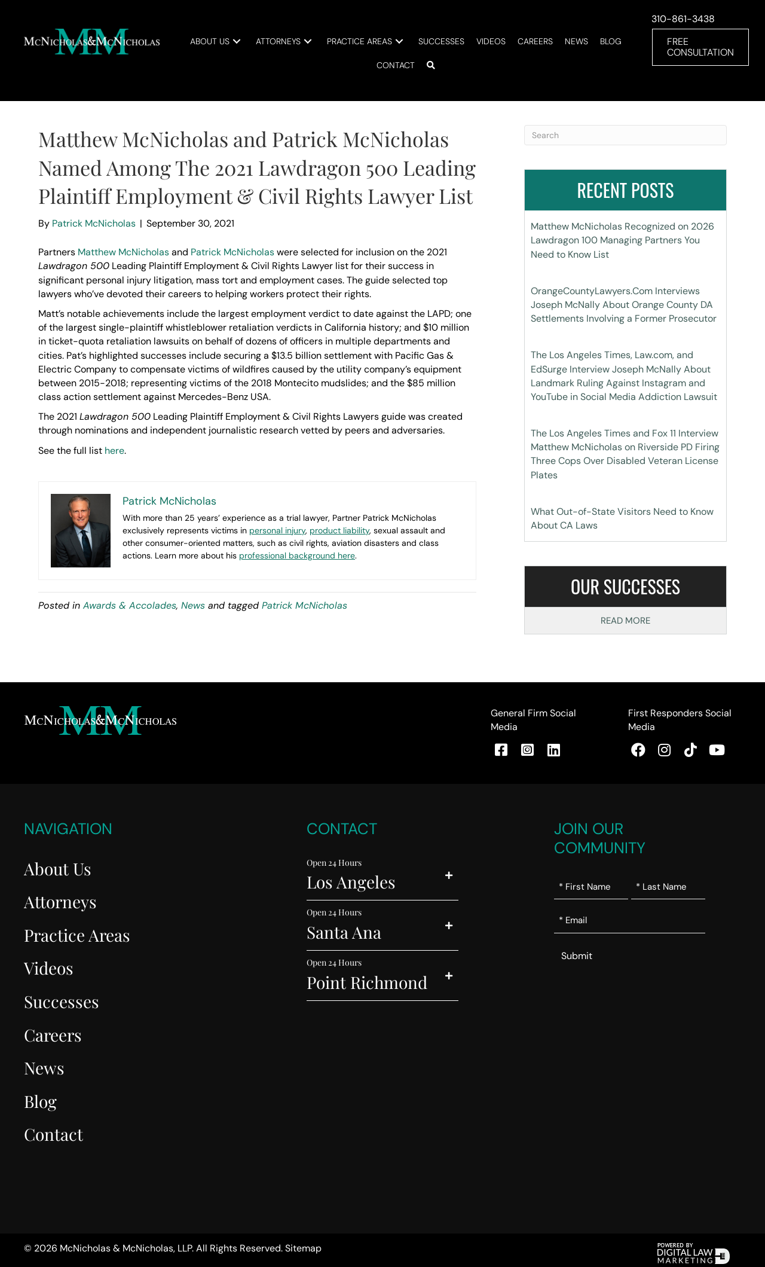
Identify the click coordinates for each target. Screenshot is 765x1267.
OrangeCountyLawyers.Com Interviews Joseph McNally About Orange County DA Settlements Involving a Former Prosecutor (624, 304)
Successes (61, 1001)
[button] (253, 41)
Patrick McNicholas (232, 252)
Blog (40, 1100)
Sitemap (303, 1247)
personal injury (277, 529)
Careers (53, 1034)
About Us (57, 868)
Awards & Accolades (129, 605)
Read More (625, 621)
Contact (53, 1134)
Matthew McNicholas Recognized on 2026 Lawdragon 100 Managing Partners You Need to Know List (622, 240)
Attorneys (60, 901)
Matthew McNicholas (123, 252)
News (193, 605)
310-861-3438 (682, 19)
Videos (49, 968)
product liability (339, 529)
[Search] (625, 135)
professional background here (297, 554)
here (114, 450)
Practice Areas (77, 934)
